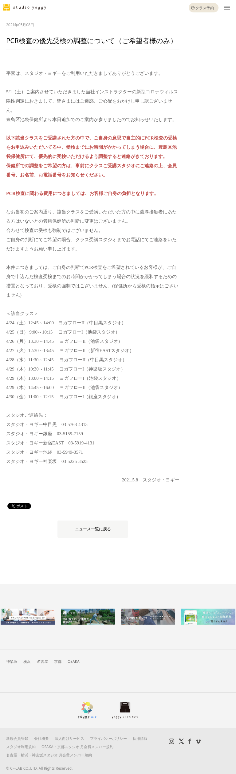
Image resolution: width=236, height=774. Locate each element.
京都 (57, 661)
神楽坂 (11, 661)
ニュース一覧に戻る (93, 529)
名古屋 (42, 661)
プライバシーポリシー (108, 738)
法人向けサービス (69, 738)
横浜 (27, 661)
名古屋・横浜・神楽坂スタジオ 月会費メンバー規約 (49, 755)
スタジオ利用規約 (21, 746)
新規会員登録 (17, 738)
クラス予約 (204, 7)
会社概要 (41, 738)
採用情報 (140, 738)
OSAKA (74, 661)
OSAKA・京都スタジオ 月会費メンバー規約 (77, 746)
